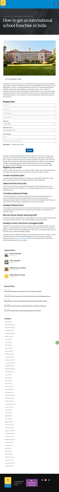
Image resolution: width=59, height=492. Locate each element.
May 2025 (7, 345)
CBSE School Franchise (17, 275)
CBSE (37, 87)
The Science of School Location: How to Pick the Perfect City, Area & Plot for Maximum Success (27, 296)
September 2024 (9, 369)
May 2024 (7, 380)
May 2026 (7, 321)
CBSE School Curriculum (18, 268)
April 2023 (7, 419)
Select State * (6, 121)
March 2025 (8, 351)
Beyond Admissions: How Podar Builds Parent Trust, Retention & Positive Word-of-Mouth (25, 301)
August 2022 (8, 442)
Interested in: (6, 144)
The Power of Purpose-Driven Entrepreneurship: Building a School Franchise (22, 310)
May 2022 (7, 448)
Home (4, 16)
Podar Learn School (18, 144)
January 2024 (8, 392)
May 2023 (7, 416)
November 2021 (9, 463)
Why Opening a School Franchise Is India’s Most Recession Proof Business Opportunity (25, 306)
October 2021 (8, 466)
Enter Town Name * (7, 134)
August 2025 (8, 336)
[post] (6, 255)
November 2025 (9, 327)
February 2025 (8, 354)
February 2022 (8, 457)
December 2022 (9, 430)
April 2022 (7, 451)
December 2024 (9, 360)
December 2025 (9, 324)
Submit (29, 150)
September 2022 (9, 439)
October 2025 (8, 330)
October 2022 (8, 436)
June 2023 (7, 413)
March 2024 (8, 386)
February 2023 (8, 424)
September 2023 (9, 404)
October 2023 (8, 401)
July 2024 (7, 374)
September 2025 (9, 333)
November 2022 (9, 433)
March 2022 (8, 454)
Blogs (9, 16)
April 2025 (7, 348)
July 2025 (7, 339)
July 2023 (7, 410)
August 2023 (8, 407)
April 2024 (7, 383)
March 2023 (8, 422)
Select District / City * (8, 127)
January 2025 (8, 357)
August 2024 (8, 371)
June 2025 (7, 342)
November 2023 (9, 398)
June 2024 (7, 377)
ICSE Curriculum (15, 260)
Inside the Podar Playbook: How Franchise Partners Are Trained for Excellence (23, 291)
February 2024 (8, 389)
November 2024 (9, 363)
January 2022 (8, 460)
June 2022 (7, 445)
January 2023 (8, 427)
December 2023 (9, 395)
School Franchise (15, 253)
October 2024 (8, 366)
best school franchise (19, 238)
